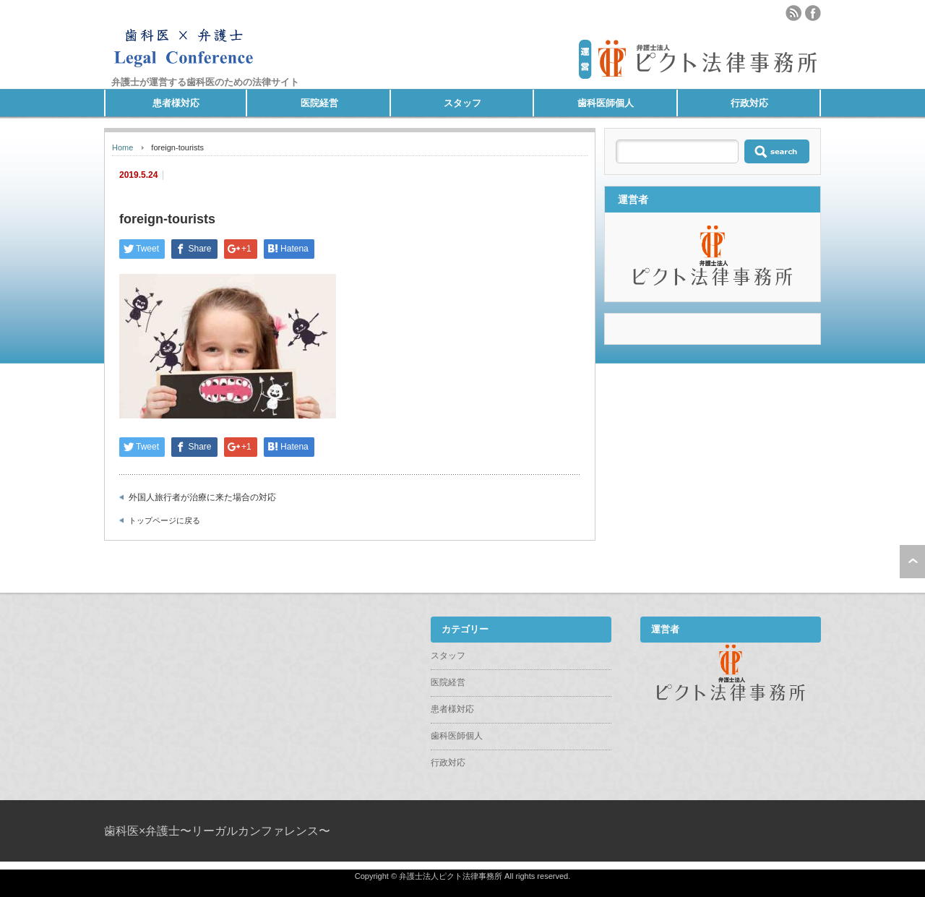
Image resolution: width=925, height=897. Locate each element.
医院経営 (319, 103)
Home (122, 147)
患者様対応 (175, 103)
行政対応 (749, 103)
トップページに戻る (164, 520)
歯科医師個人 (605, 103)
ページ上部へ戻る (912, 561)
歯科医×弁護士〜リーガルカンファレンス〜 (217, 831)
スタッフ (462, 103)
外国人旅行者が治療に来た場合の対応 (202, 497)
